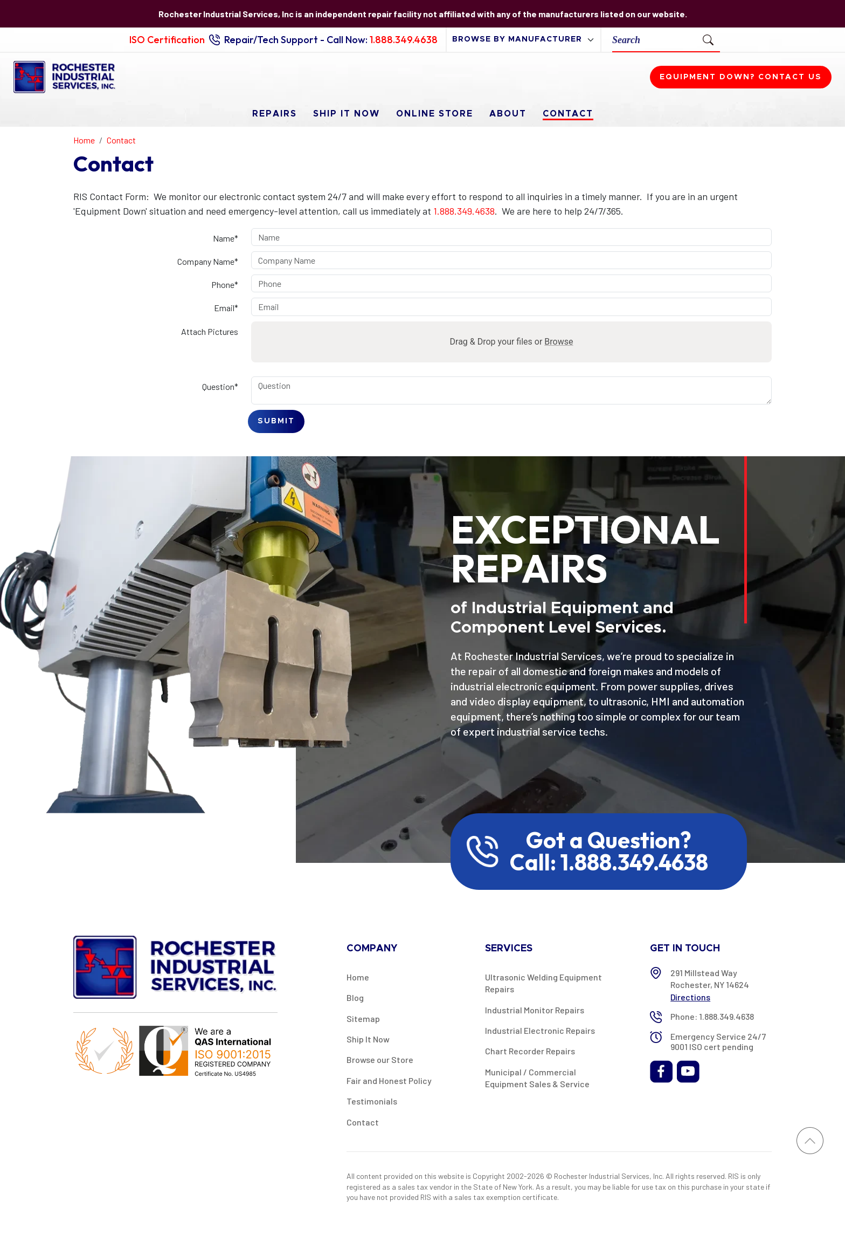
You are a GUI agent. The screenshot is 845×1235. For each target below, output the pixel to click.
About (508, 113)
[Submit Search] (708, 39)
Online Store (434, 113)
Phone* (224, 284)
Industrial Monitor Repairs (534, 1010)
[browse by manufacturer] (523, 40)
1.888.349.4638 (404, 39)
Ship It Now (346, 113)
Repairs (274, 113)
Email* (226, 308)
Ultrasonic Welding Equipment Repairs (543, 983)
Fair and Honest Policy (389, 1080)
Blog (355, 997)
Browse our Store (380, 1059)
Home (358, 977)
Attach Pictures (209, 331)
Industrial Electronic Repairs (540, 1030)
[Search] (654, 39)
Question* (220, 386)
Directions (690, 997)
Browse (558, 342)
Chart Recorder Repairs (530, 1051)
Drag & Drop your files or (511, 342)
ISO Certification (167, 39)
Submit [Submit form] (276, 421)
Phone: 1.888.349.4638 (712, 1016)
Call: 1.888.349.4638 (609, 862)
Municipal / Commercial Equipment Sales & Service (537, 1078)
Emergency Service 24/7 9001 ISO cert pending (718, 1041)
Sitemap (363, 1018)
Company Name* (207, 261)
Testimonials (372, 1101)
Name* (225, 238)
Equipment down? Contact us (741, 77)
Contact (568, 113)
